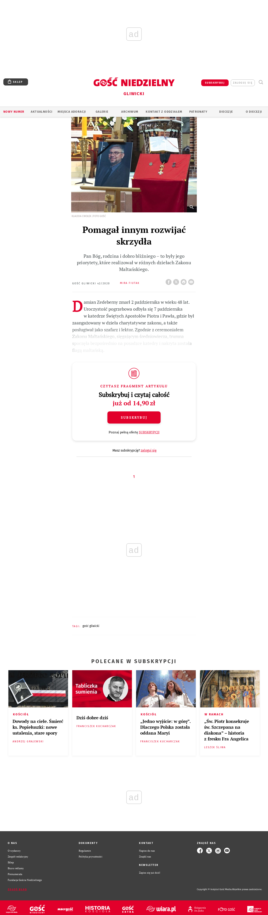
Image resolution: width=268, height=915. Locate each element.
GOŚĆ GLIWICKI (90, 626)
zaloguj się (243, 82)
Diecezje (226, 112)
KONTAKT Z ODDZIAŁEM (164, 112)
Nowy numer (13, 112)
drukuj (184, 281)
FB (169, 281)
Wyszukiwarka (261, 82)
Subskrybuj (134, 417)
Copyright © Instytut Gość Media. (214, 889)
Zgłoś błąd (17, 889)
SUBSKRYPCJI (149, 432)
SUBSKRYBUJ (215, 82)
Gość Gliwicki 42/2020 (91, 283)
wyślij (192, 281)
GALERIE (102, 112)
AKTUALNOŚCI (41, 112)
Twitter (177, 281)
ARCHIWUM (129, 112)
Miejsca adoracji (72, 112)
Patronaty (198, 112)
